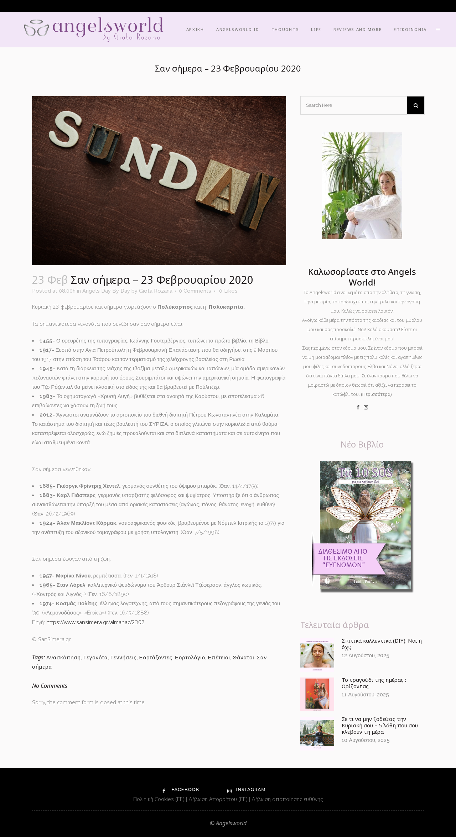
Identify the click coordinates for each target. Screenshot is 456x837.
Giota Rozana (155, 291)
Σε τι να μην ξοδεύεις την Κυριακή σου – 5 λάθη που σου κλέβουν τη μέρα (380, 725)
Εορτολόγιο (190, 657)
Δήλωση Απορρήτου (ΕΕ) (218, 798)
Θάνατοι (243, 657)
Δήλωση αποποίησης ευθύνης (287, 798)
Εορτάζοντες (155, 657)
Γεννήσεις (123, 657)
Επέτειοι (219, 657)
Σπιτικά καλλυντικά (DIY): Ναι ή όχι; (382, 643)
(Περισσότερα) (376, 394)
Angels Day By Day (106, 291)
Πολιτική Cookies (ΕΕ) (159, 798)
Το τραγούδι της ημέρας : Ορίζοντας (374, 683)
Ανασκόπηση (63, 657)
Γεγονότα (95, 657)
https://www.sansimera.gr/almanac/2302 (95, 622)
